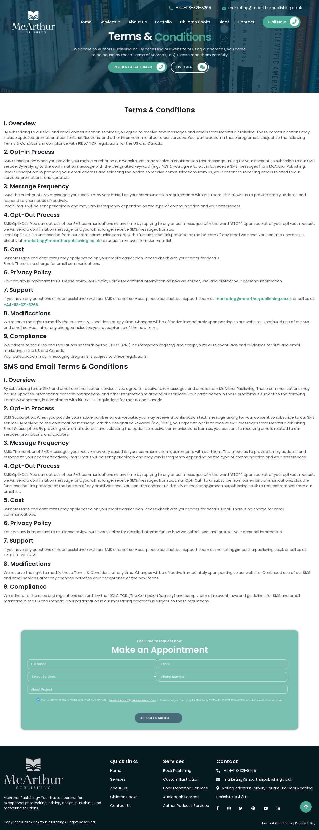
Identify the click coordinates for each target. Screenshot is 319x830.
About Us (137, 22)
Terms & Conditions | (277, 823)
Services (108, 22)
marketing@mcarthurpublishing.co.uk (262, 8)
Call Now (283, 21)
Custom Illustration (181, 779)
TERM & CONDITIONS (146, 697)
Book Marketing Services (185, 788)
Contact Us (121, 805)
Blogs (224, 22)
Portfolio (163, 22)
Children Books (195, 22)
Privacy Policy (305, 823)
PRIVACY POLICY (126, 697)
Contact (246, 22)
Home (85, 22)
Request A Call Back (141, 68)
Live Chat (193, 68)
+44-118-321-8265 (193, 8)
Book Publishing (177, 770)
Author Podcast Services (186, 805)
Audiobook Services (181, 796)
